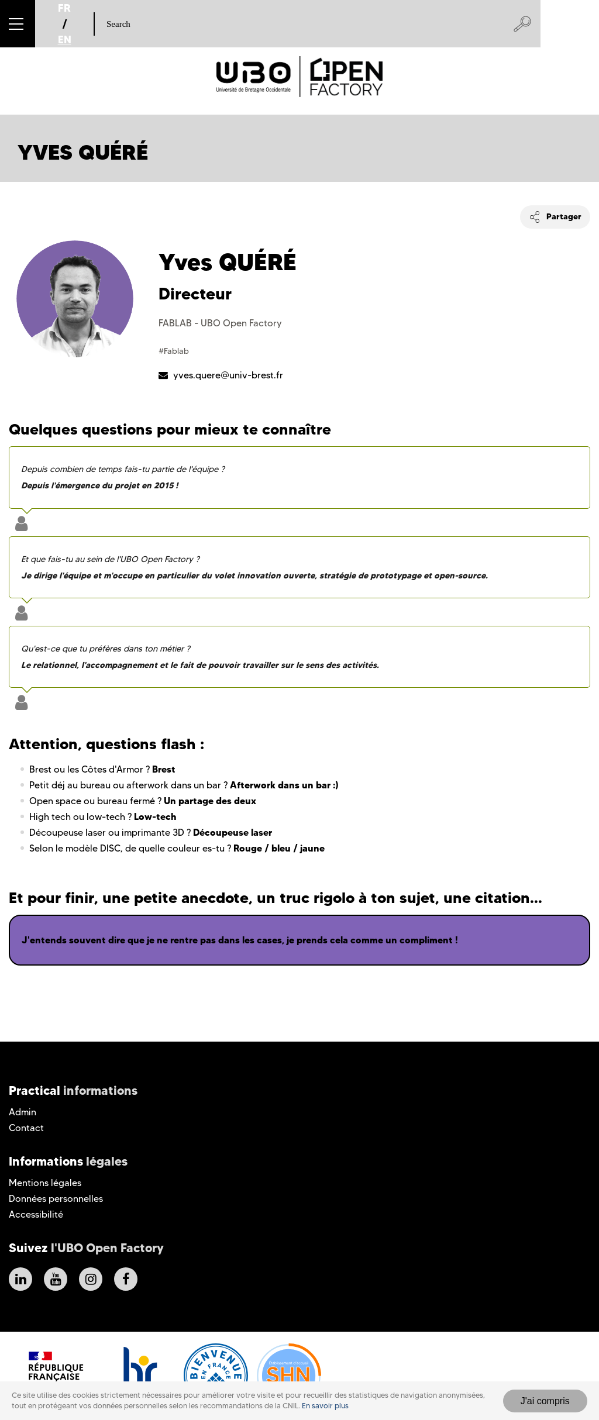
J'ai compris (545, 1401)
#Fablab (174, 351)
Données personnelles (56, 1198)
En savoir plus (325, 1405)
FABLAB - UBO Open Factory (220, 323)
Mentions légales (45, 1182)
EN (64, 39)
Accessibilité (36, 1214)
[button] (17, 23)
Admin (22, 1112)
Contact (26, 1127)
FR (64, 8)
